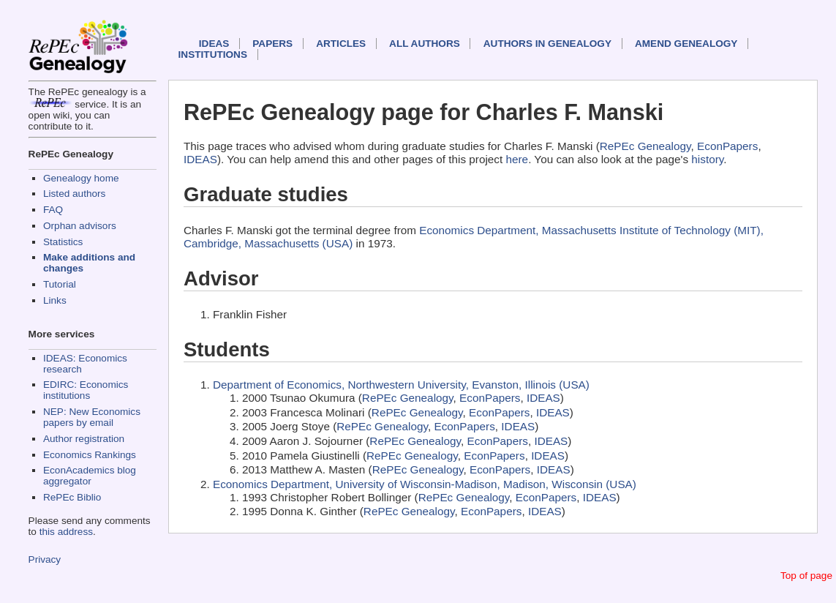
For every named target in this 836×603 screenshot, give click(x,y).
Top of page (806, 575)
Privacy (45, 559)
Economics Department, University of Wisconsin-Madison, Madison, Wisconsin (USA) (424, 484)
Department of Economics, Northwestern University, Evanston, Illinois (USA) (401, 384)
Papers (272, 43)
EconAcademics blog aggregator (89, 476)
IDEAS (214, 43)
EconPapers (727, 146)
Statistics (63, 241)
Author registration (83, 438)
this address (66, 531)
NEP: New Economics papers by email (91, 417)
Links (55, 300)
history (707, 159)
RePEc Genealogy (645, 146)
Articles (341, 43)
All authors (424, 43)
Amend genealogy (686, 43)
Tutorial (59, 284)
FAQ (53, 209)
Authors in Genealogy (547, 43)
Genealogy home (81, 178)
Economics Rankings (89, 454)
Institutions (212, 54)
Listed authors (74, 193)
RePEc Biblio (72, 497)
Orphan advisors (79, 225)
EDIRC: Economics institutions (85, 390)
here (517, 159)
